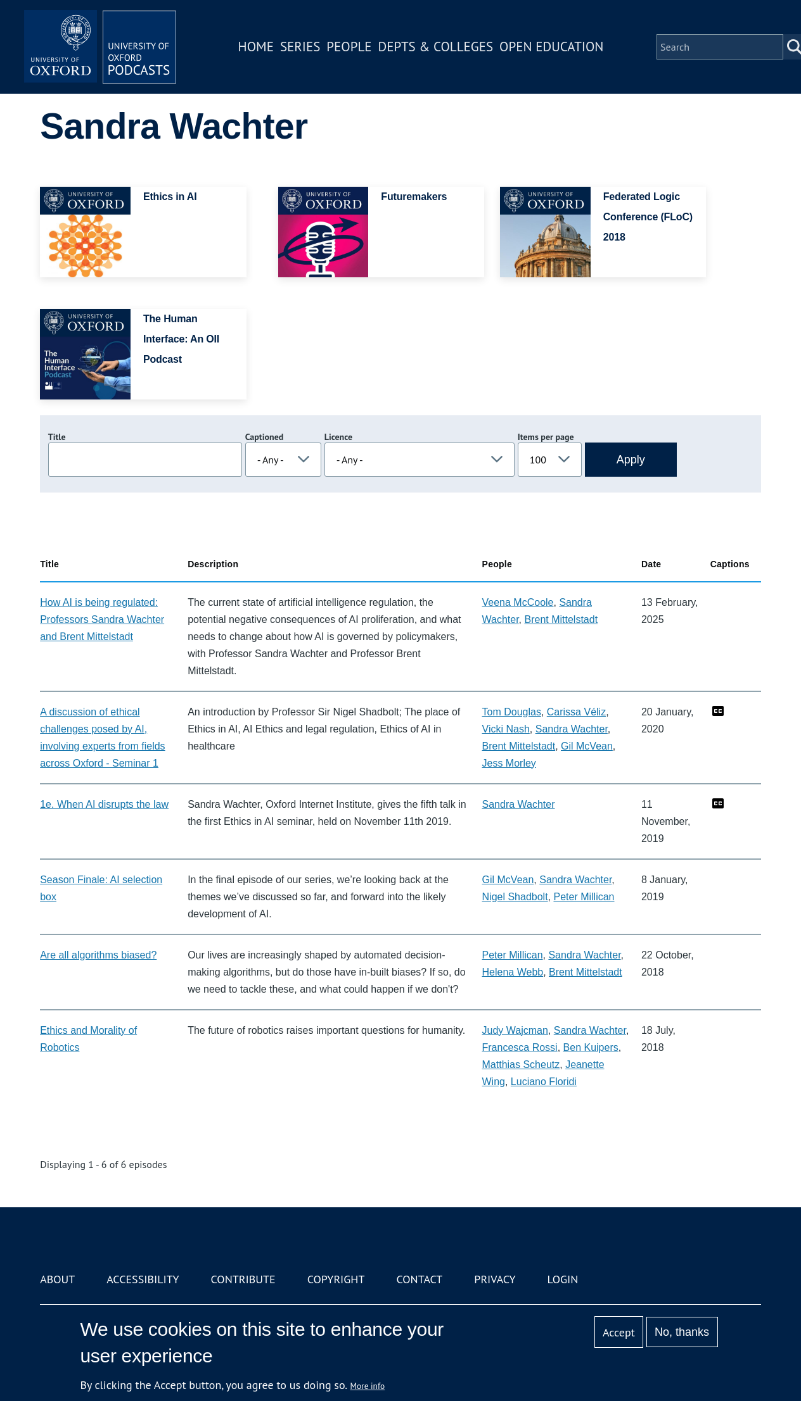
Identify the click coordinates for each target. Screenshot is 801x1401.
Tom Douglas (511, 712)
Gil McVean (587, 746)
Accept (619, 1332)
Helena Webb (513, 972)
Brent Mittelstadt (561, 619)
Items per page (546, 437)
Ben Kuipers (590, 1047)
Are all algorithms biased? (98, 955)
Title (57, 437)
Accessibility (142, 1279)
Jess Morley (509, 763)
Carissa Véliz (576, 712)
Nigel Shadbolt (515, 896)
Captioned (264, 437)
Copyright (336, 1279)
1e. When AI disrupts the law (104, 804)
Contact (419, 1279)
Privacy (494, 1279)
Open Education (551, 46)
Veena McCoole (518, 602)
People (348, 46)
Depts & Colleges (436, 46)
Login (563, 1279)
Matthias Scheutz (521, 1064)
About (57, 1279)
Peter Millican (583, 896)
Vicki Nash (506, 729)
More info (367, 1386)
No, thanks (682, 1332)
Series (300, 46)
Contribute (243, 1279)
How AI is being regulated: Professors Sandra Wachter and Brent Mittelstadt (102, 619)
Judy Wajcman (515, 1030)
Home (256, 46)
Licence (338, 437)
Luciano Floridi (544, 1081)
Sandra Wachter (571, 729)
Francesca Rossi (520, 1047)
